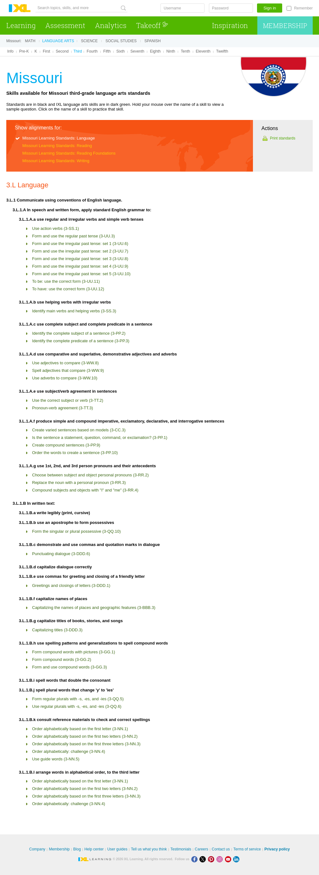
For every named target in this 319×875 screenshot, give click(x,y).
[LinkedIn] (237, 859)
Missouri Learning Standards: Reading (57, 145)
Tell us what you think (149, 849)
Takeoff (152, 25)
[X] (203, 859)
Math (30, 41)
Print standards (282, 138)
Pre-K (24, 51)
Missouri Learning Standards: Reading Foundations (68, 153)
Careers (201, 849)
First (46, 51)
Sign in (270, 8)
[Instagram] (220, 859)
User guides (117, 849)
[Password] (231, 8)
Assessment (65, 25)
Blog (77, 849)
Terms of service (247, 849)
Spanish (152, 41)
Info (10, 51)
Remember (303, 8)
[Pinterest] (212, 859)
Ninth (170, 51)
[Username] (182, 8)
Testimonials (181, 849)
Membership (285, 25)
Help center (94, 849)
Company (37, 849)
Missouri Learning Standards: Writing (55, 160)
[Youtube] (229, 859)
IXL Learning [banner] (19, 8)
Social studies (121, 41)
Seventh (137, 51)
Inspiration (230, 25)
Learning (21, 25)
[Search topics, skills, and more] (81, 8)
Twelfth (222, 51)
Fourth (92, 51)
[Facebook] (195, 859)
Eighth (155, 51)
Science (89, 41)
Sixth (120, 51)
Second (62, 51)
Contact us (221, 849)
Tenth (185, 51)
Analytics (110, 25)
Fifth (106, 51)
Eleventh (203, 51)
